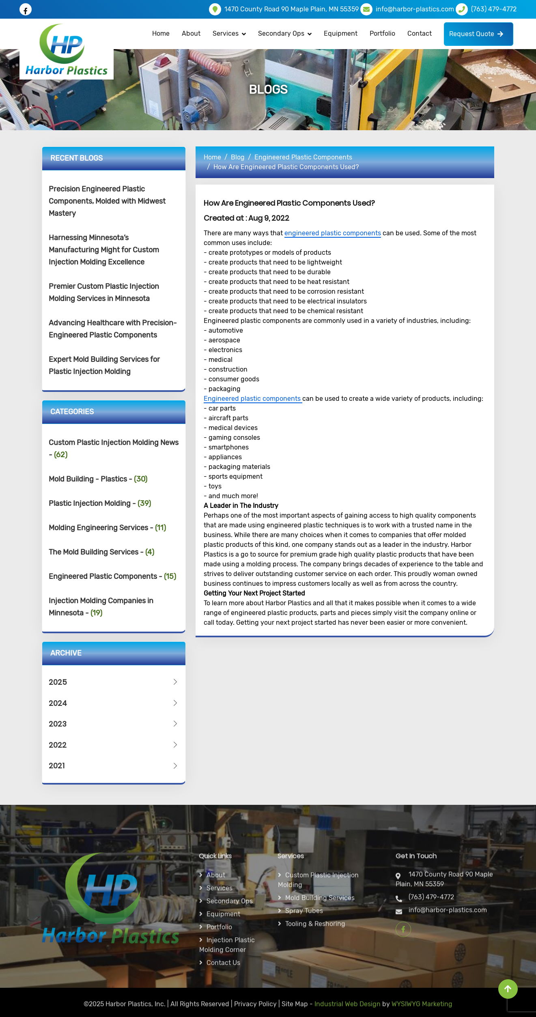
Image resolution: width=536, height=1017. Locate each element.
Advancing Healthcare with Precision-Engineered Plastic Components (113, 329)
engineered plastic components (332, 233)
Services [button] (226, 33)
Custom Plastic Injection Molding (318, 962)
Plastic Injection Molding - (100, 503)
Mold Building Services (320, 980)
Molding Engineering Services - (107, 527)
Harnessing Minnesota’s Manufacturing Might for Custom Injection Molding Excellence (104, 250)
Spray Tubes (304, 993)
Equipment (340, 33)
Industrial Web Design (347, 1011)
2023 (114, 724)
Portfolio (382, 33)
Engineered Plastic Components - (112, 576)
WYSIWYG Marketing (422, 1011)
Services (219, 970)
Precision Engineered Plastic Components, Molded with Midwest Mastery (107, 201)
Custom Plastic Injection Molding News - (114, 448)
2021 (114, 766)
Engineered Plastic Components (303, 157)
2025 (114, 682)
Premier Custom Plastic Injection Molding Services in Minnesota (104, 292)
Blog (238, 157)
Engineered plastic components (253, 398)
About (191, 33)
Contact (419, 33)
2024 (114, 703)
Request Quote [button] (476, 34)
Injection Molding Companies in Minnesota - (101, 606)
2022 (114, 745)
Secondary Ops (281, 33)
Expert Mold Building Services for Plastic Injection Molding (104, 365)
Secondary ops (230, 983)
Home (161, 33)
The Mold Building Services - (101, 552)
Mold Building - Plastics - (98, 479)
